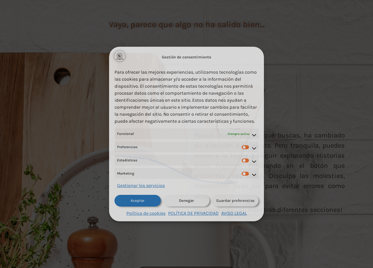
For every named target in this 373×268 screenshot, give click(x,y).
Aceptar (138, 200)
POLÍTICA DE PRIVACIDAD (193, 213)
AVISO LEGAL (234, 213)
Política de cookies (146, 213)
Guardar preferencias (235, 200)
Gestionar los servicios (141, 185)
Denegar (186, 200)
